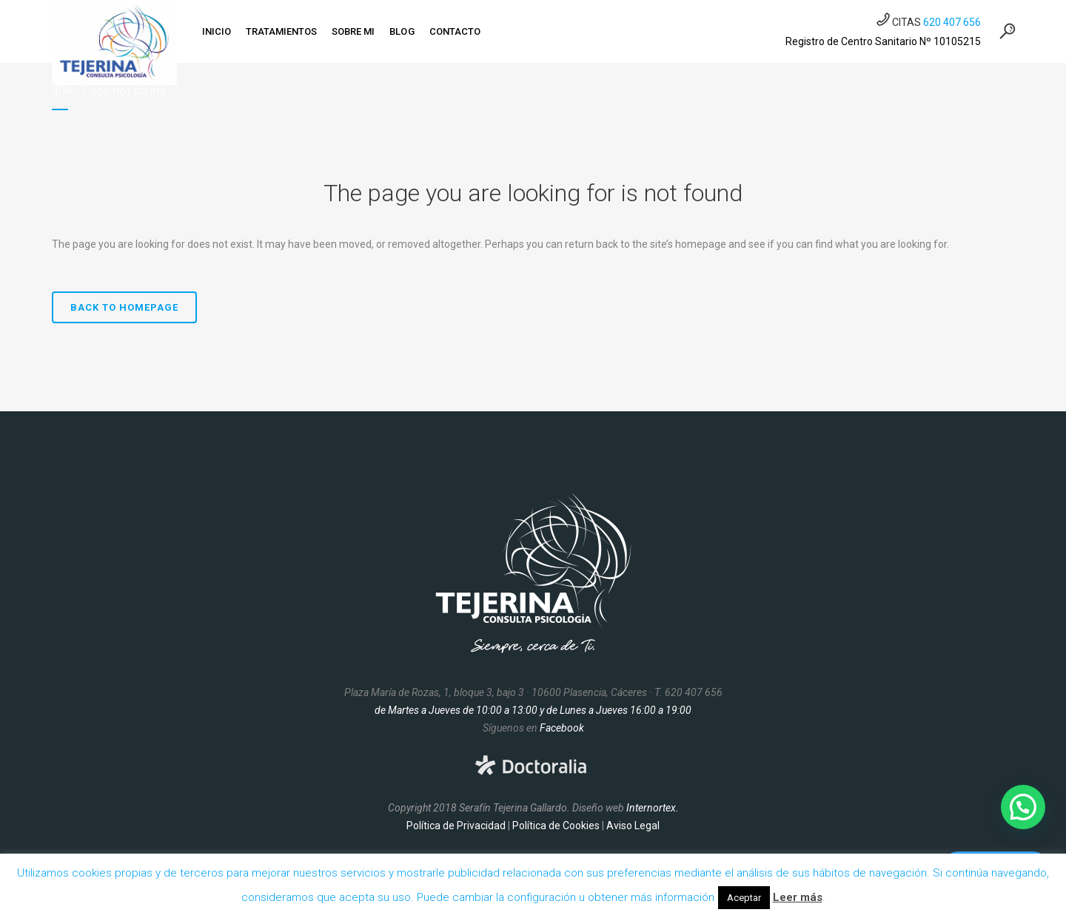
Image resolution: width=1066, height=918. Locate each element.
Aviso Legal (633, 825)
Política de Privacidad (456, 825)
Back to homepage (124, 307)
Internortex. (652, 808)
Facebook (562, 728)
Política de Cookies (556, 825)
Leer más (797, 897)
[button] (1023, 807)
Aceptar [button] (744, 897)
